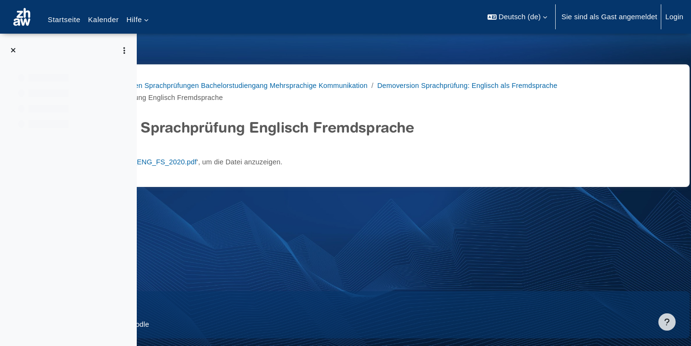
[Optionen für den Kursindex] (124, 50)
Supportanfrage (234, 304)
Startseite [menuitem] (64, 19)
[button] (517, 17)
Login (674, 16)
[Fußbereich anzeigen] (667, 322)
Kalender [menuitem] (103, 19)
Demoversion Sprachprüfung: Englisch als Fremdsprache (258, 97)
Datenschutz (175, 304)
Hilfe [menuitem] (134, 19)
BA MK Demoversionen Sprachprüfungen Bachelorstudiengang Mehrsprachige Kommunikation (310, 85)
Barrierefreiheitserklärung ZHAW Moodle (221, 324)
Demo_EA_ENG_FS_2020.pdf (287, 162)
